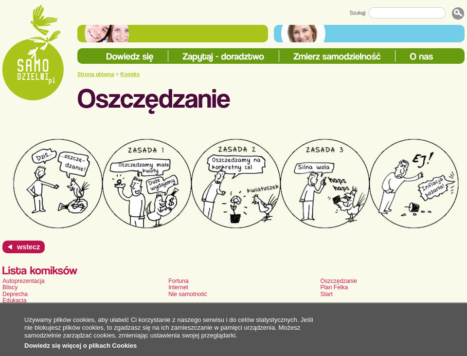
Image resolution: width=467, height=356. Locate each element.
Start (326, 294)
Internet (178, 287)
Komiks (130, 74)
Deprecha (15, 294)
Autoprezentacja (23, 281)
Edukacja (14, 300)
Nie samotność (187, 294)
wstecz (28, 247)
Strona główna (95, 74)
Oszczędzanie (338, 281)
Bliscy (10, 287)
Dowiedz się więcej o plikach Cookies (80, 345)
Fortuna (178, 281)
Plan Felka (334, 287)
